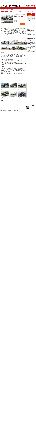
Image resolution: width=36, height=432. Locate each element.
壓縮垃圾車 (12, 9)
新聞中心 (18, 105)
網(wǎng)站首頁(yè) (18, 102)
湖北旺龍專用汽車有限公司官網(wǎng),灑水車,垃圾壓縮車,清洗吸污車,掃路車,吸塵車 (31, 14)
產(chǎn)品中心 (7, 9)
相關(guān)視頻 (27, 11)
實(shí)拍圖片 (19, 11)
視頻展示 (18, 109)
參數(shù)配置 (11, 11)
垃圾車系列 (10, 9)
